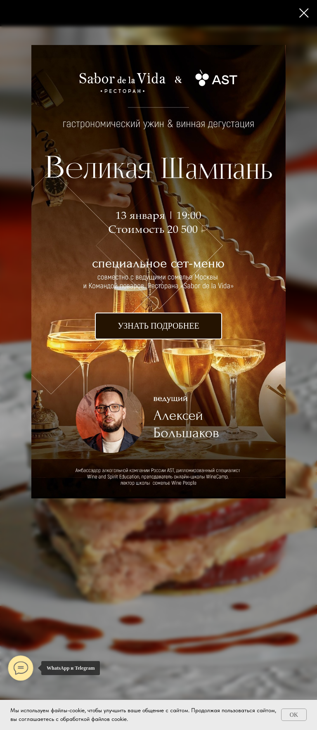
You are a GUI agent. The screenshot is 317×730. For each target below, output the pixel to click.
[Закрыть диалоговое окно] (304, 13)
